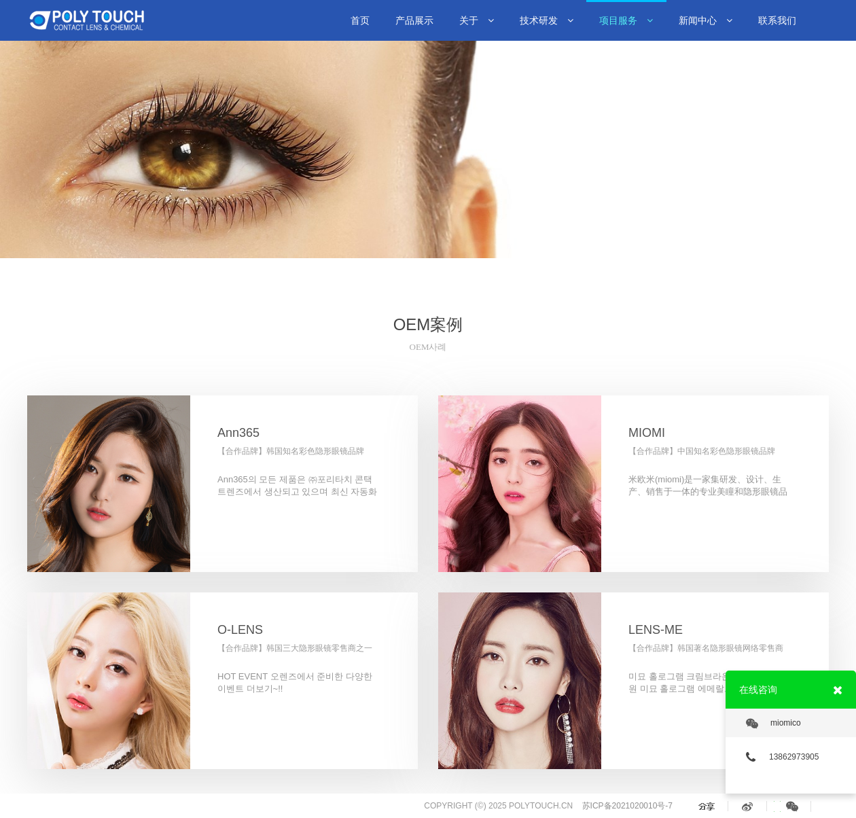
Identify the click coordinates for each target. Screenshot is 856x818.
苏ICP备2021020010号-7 (627, 806)
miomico (773, 723)
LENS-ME (655, 630)
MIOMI (646, 433)
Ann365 (238, 433)
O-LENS (240, 630)
